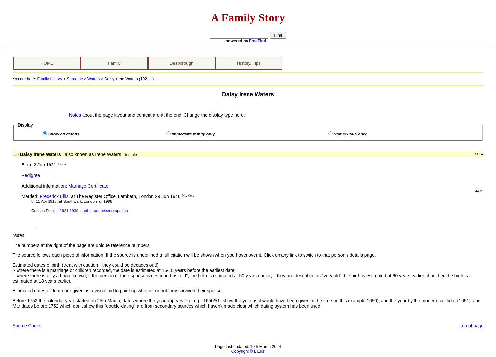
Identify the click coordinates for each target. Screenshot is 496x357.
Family (114, 63)
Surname (75, 79)
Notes (75, 115)
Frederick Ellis (54, 196)
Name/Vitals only (350, 134)
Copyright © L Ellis (248, 351)
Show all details (63, 134)
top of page (472, 325)
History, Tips (249, 63)
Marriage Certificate (88, 186)
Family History (49, 79)
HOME (46, 63)
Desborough (182, 63)
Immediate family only (193, 134)
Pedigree (30, 175)
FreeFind (257, 41)
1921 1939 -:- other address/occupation (94, 210)
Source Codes (27, 325)
